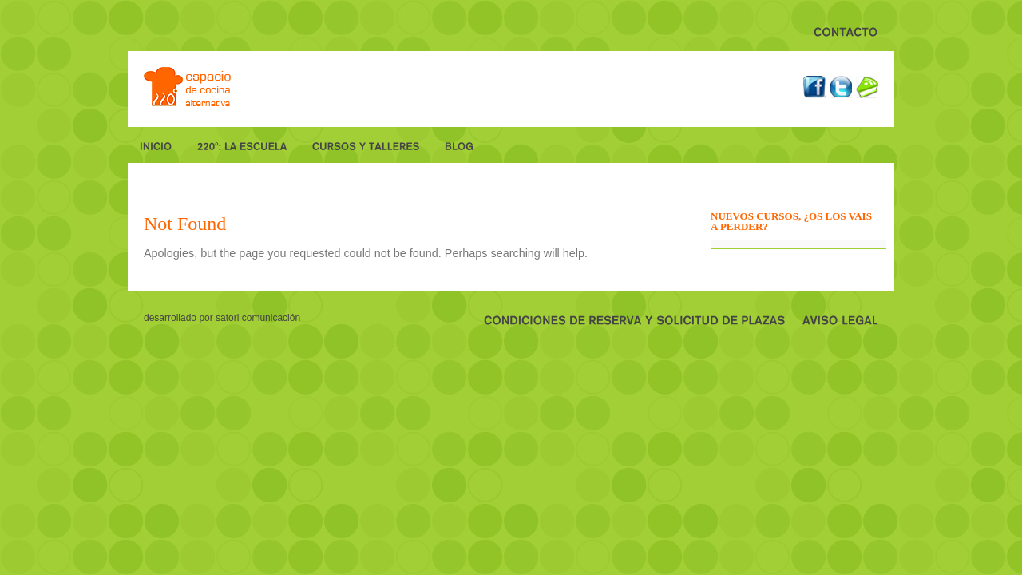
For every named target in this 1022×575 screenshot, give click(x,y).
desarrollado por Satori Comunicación (222, 317)
